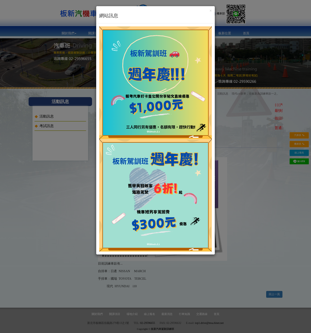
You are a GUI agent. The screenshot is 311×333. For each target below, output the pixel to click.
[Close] (210, 11)
